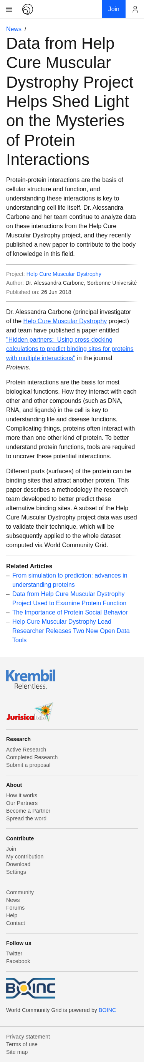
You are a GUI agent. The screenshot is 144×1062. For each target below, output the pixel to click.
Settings (16, 872)
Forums (15, 908)
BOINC (107, 1010)
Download (18, 864)
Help (11, 915)
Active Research (26, 749)
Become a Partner (28, 811)
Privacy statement (28, 1037)
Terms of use (22, 1044)
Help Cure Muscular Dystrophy (63, 274)
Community (20, 892)
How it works (21, 795)
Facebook (18, 961)
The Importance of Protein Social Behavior (70, 612)
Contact (15, 923)
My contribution (24, 856)
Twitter (14, 953)
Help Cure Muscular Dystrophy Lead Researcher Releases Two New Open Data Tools (71, 630)
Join (11, 849)
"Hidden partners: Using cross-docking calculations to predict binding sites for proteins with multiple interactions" (70, 348)
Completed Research (32, 757)
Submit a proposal (28, 765)
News (14, 29)
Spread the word (26, 818)
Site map (17, 1052)
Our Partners (22, 803)
